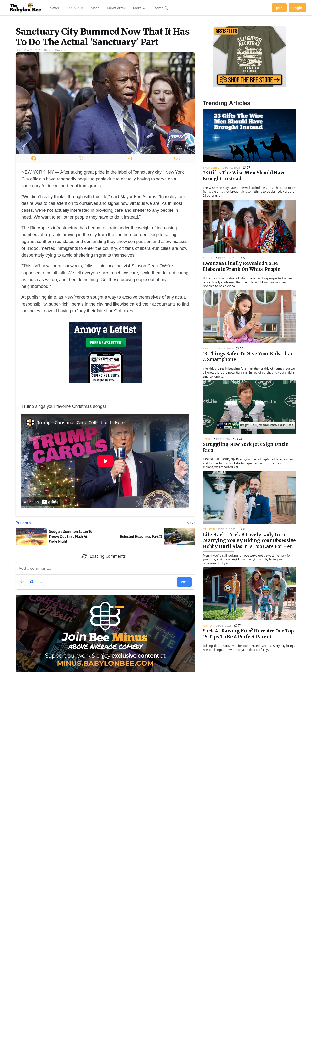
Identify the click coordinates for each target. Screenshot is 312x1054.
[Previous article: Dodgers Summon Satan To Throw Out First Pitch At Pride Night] (59, 584)
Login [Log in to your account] (297, 7)
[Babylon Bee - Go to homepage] (25, 7)
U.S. (18, 111)
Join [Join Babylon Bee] (279, 7)
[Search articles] (160, 8)
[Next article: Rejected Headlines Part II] (151, 584)
